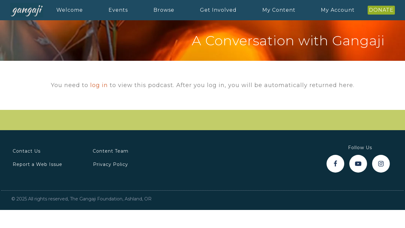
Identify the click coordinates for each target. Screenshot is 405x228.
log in (99, 85)
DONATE (381, 10)
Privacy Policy (110, 164)
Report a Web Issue (37, 164)
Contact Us (26, 151)
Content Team (110, 151)
